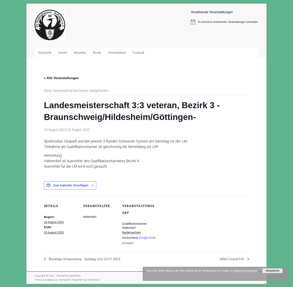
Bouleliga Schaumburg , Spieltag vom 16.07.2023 (84, 259)
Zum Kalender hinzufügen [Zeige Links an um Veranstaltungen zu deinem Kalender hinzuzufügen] (70, 185)
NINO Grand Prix (232, 259)
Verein (62, 53)
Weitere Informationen (246, 271)
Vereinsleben (117, 53)
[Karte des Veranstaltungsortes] (182, 224)
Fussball (138, 53)
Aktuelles (80, 53)
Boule (97, 53)
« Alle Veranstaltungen (61, 78)
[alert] (224, 21)
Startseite (45, 53)
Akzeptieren (272, 270)
